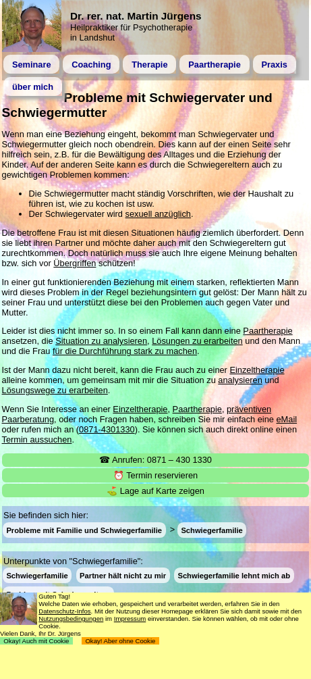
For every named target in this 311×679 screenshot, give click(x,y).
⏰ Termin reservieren (155, 475)
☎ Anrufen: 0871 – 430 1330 (155, 460)
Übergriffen (74, 263)
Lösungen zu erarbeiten (197, 341)
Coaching (91, 64)
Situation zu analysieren (101, 341)
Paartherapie (214, 64)
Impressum (130, 618)
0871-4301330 (107, 429)
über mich (32, 87)
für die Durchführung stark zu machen (125, 351)
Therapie (149, 64)
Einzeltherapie (256, 370)
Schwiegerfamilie (211, 530)
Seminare (31, 64)
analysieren (240, 380)
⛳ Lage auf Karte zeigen (155, 491)
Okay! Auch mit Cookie (36, 641)
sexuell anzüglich (158, 214)
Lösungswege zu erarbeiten (55, 390)
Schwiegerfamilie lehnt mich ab (233, 576)
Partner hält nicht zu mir (123, 576)
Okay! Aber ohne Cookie (120, 641)
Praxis (274, 64)
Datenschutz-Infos (64, 611)
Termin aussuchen (37, 439)
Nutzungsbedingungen (70, 618)
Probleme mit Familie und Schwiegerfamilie (84, 530)
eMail (286, 419)
